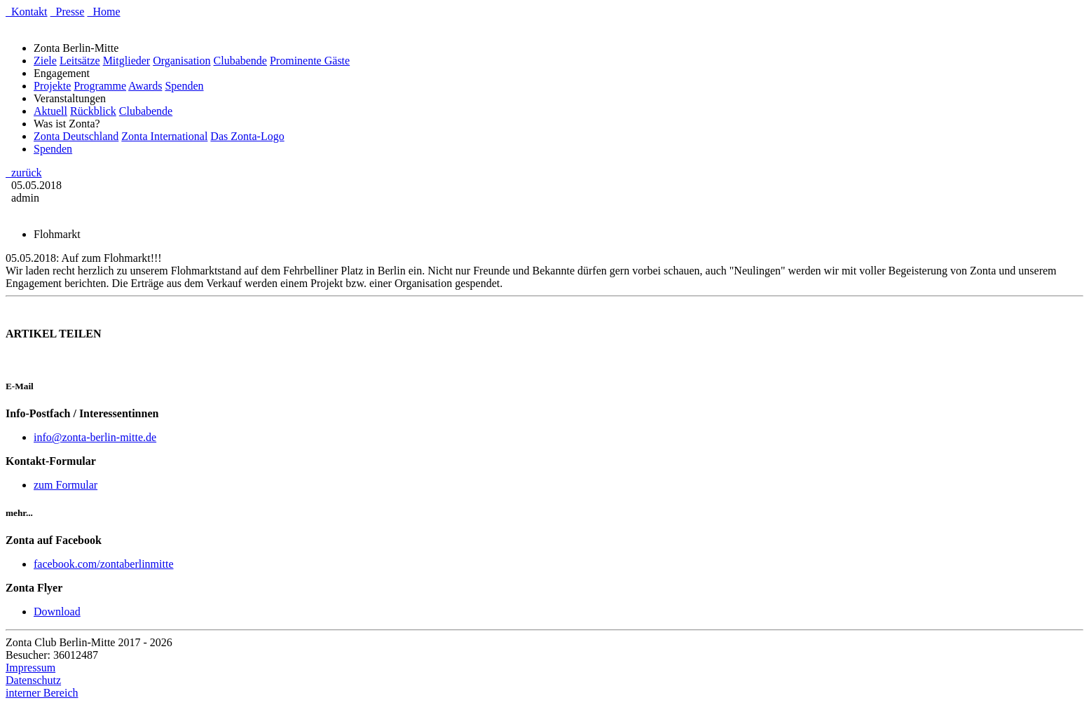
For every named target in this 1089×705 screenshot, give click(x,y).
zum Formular (65, 485)
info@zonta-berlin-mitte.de (95, 437)
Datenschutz (33, 680)
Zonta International (164, 136)
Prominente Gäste (310, 61)
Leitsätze (80, 61)
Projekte (52, 86)
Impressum (30, 667)
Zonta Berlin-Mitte (79, 48)
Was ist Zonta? (70, 124)
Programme (100, 86)
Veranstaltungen (72, 98)
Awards (145, 86)
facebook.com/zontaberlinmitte (103, 564)
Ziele (45, 61)
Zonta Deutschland (76, 136)
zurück (24, 173)
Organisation (181, 61)
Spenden (184, 86)
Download (57, 611)
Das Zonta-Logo (247, 136)
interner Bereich (42, 693)
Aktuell (50, 111)
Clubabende (240, 61)
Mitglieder (127, 61)
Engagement (64, 73)
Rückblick (93, 111)
